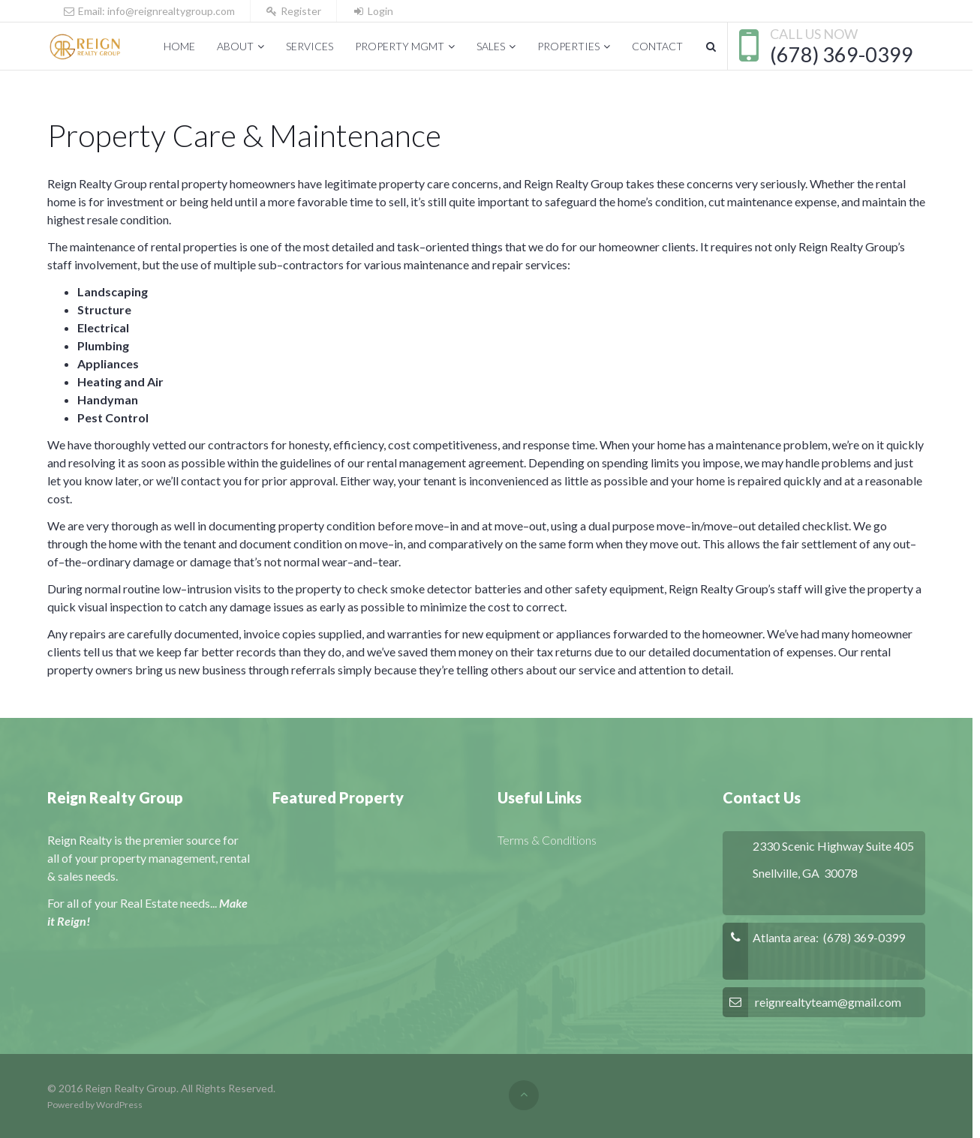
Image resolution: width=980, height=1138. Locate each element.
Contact (657, 46)
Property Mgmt (399, 46)
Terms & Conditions (547, 840)
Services (309, 46)
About (235, 46)
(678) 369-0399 (841, 54)
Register (294, 11)
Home (179, 46)
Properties (568, 46)
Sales (490, 46)
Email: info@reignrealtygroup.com (148, 11)
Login (372, 11)
